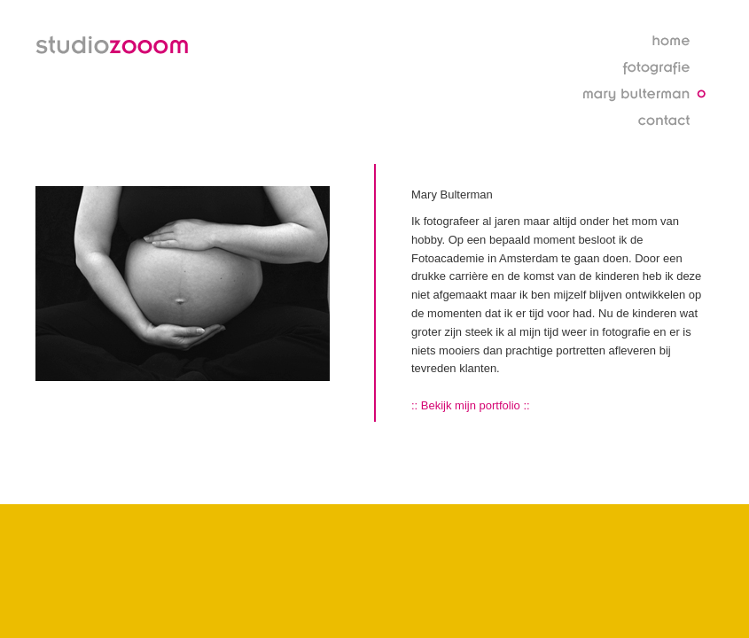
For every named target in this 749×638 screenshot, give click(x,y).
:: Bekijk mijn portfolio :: (470, 405)
